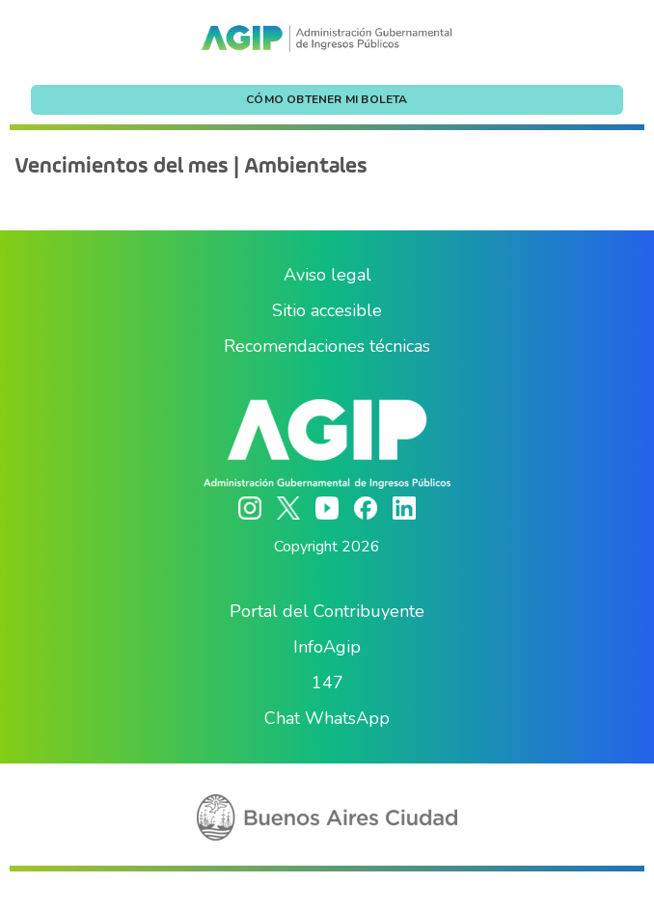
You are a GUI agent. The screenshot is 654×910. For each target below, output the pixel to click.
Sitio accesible (327, 310)
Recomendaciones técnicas (327, 346)
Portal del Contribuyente (327, 611)
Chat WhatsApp (327, 718)
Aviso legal (327, 274)
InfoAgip (327, 646)
